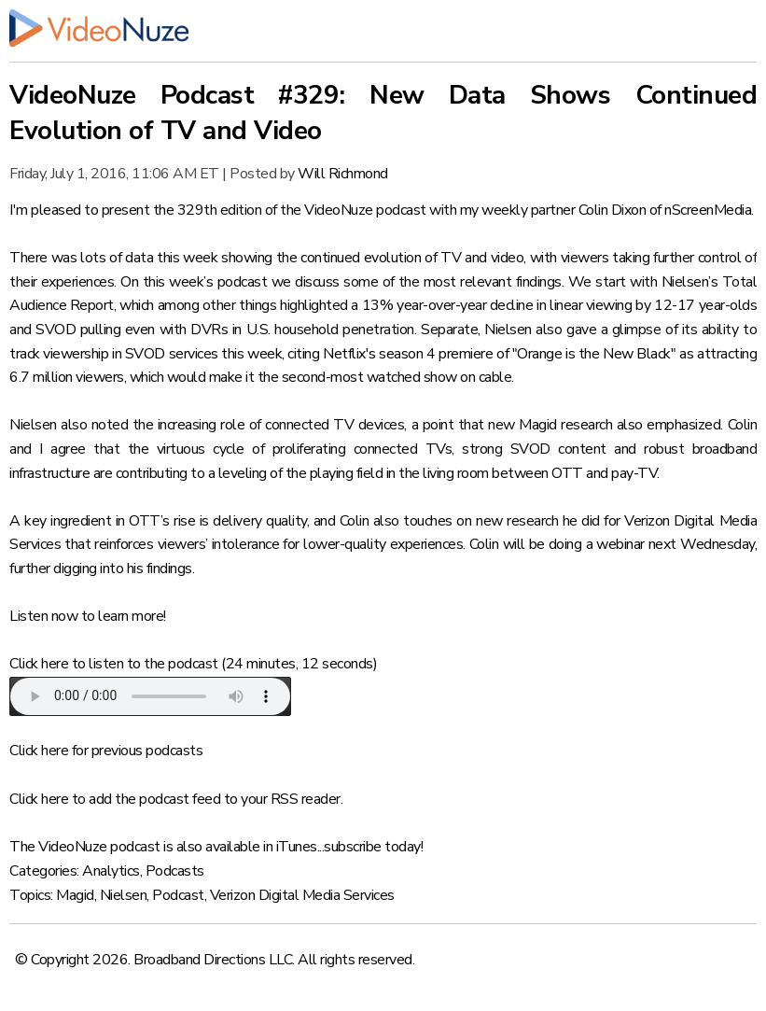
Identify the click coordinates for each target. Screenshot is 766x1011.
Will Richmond (343, 173)
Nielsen (123, 895)
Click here (38, 663)
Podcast (178, 895)
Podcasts (175, 871)
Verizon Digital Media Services (302, 895)
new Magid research (550, 424)
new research (517, 521)
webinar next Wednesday (675, 544)
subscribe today (372, 846)
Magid (75, 895)
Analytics (111, 871)
